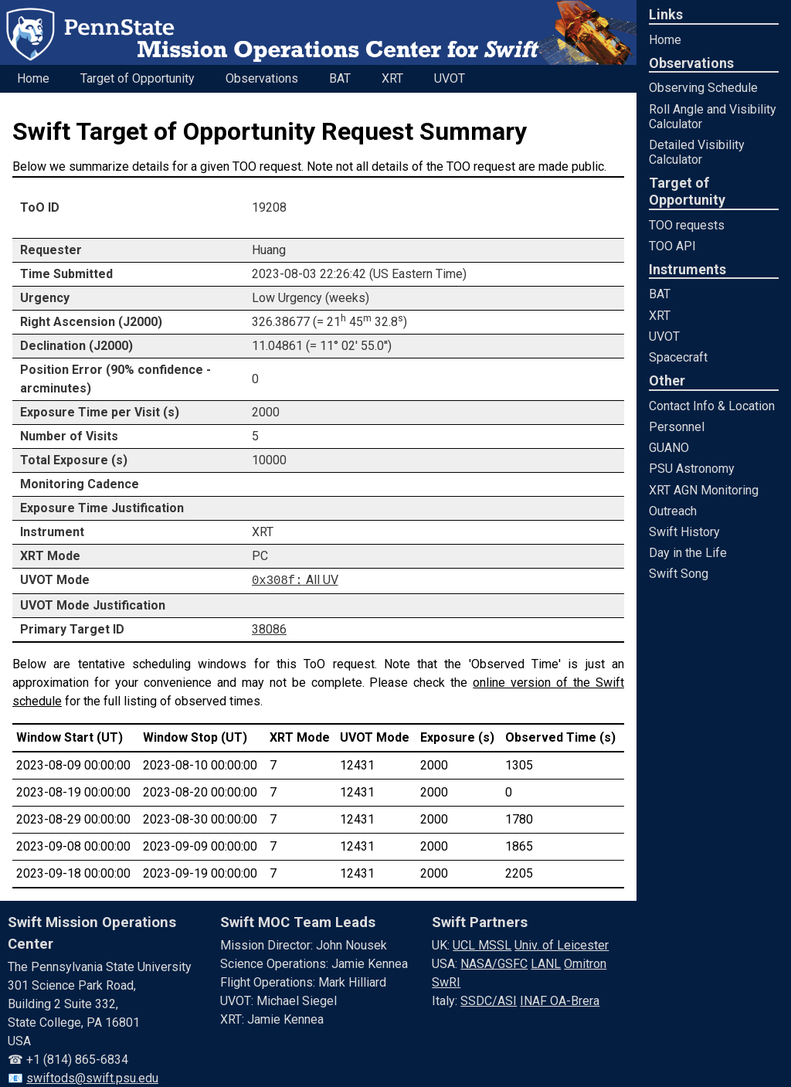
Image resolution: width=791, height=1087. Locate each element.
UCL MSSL (482, 944)
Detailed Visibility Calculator (697, 152)
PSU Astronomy (692, 468)
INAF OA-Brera (559, 1000)
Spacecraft (678, 357)
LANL (546, 963)
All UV (295, 579)
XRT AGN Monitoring (704, 490)
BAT (659, 294)
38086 (269, 627)
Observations (262, 78)
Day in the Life (688, 552)
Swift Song (678, 573)
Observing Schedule (703, 87)
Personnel (676, 427)
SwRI (446, 981)
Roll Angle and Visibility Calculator (712, 116)
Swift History (684, 532)
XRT (659, 315)
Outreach (673, 511)
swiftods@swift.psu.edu (92, 1077)
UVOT (664, 336)
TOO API (672, 246)
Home (665, 39)
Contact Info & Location (712, 406)
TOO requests (687, 225)
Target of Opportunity (137, 78)
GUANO (669, 447)
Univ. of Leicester (561, 944)
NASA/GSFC (494, 963)
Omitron (585, 963)
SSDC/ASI (488, 1000)
